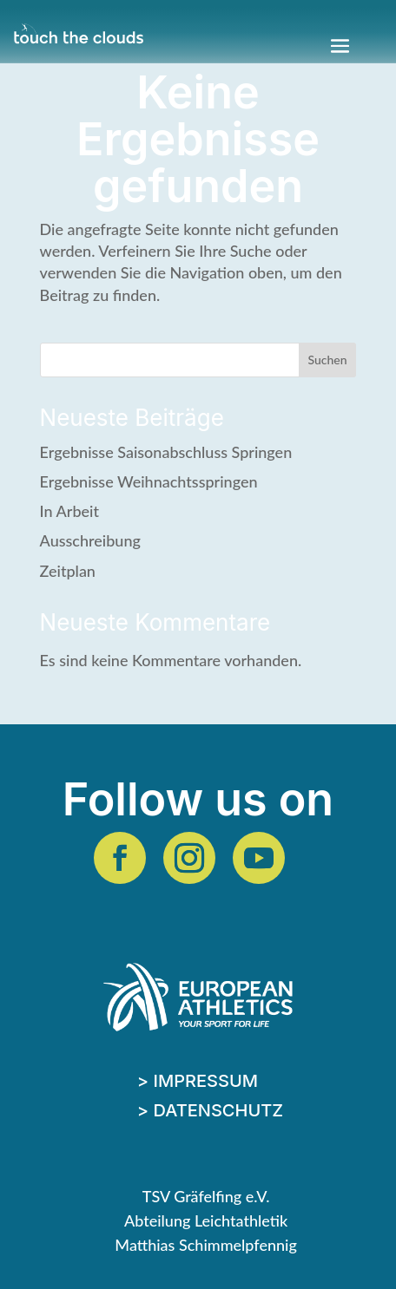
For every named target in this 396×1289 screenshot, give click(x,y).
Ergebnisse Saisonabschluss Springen (166, 451)
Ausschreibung (90, 540)
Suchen (327, 359)
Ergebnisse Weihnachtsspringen (149, 481)
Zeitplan (68, 570)
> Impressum (197, 1083)
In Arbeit (69, 510)
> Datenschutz (210, 1112)
